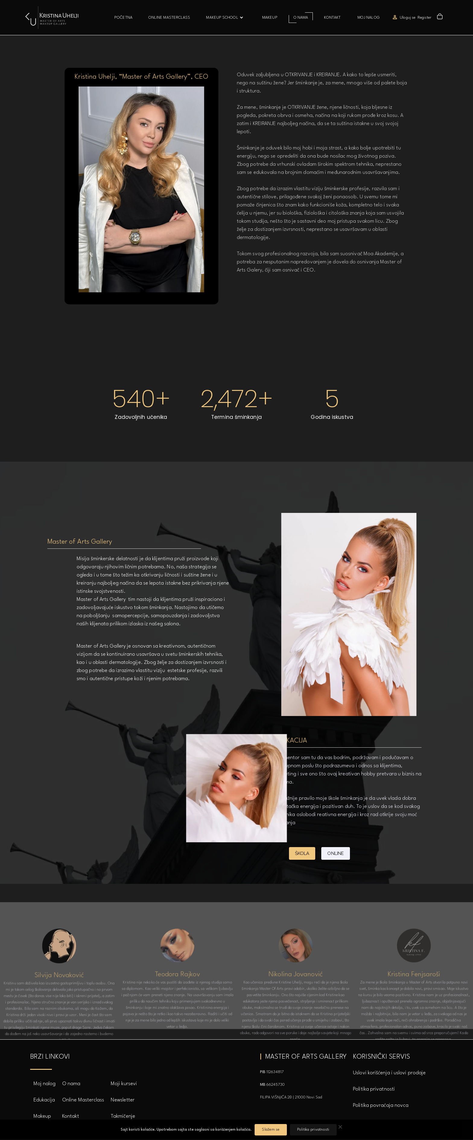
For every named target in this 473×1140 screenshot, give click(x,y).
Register (424, 18)
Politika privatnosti (374, 1089)
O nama (71, 1083)
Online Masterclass (83, 1100)
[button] (441, 17)
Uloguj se (407, 18)
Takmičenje (123, 1116)
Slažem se (270, 1130)
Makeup (42, 1116)
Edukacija (44, 1100)
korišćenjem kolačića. (233, 1130)
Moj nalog (44, 1083)
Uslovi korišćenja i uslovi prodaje (389, 1073)
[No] (340, 1128)
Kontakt (70, 1116)
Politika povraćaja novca (380, 1105)
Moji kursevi (124, 1083)
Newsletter (123, 1100)
